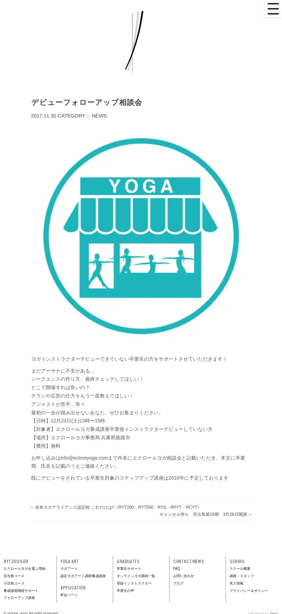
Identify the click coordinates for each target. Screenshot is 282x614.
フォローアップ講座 (19, 598)
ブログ (178, 583)
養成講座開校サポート (21, 591)
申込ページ (69, 595)
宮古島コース (14, 576)
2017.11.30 (43, 116)
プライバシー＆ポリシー (248, 591)
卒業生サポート (129, 568)
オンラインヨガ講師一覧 (136, 576)
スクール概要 (239, 568)
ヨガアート (69, 568)
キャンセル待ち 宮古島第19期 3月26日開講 (205, 514)
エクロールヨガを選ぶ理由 (25, 568)
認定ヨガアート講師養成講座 (83, 576)
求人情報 (236, 583)
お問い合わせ (183, 576)
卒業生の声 (125, 591)
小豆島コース (14, 583)
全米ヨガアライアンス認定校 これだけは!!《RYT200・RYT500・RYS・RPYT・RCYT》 (116, 507)
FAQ (176, 568)
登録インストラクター (134, 583)
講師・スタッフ (241, 576)
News (99, 116)
